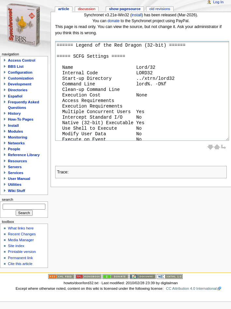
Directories (17, 90)
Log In (218, 2)
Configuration (20, 72)
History (14, 113)
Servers (15, 167)
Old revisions (159, 9)
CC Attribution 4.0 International (191, 288)
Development (19, 84)
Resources (17, 161)
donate (114, 21)
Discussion (86, 9)
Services (15, 173)
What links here (21, 228)
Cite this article (20, 264)
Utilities (14, 184)
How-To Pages (20, 119)
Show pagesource (125, 9)
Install (13, 125)
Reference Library (23, 155)
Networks (16, 143)
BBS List (15, 66)
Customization (21, 78)
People (14, 149)
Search (7, 199)
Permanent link (20, 258)
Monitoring (17, 137)
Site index (16, 246)
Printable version (22, 252)
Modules (15, 131)
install (136, 15)
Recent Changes (22, 234)
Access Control (21, 60)
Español (15, 96)
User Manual (19, 179)
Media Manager (21, 240)
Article (63, 9)
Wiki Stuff (16, 191)
